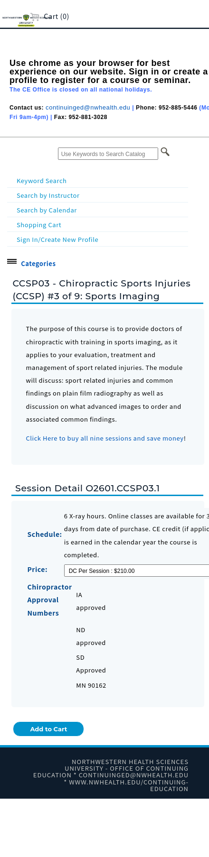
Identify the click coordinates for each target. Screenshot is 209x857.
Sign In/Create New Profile (57, 239)
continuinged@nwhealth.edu (88, 107)
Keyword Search (42, 180)
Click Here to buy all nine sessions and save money (104, 437)
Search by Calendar (47, 209)
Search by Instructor (48, 195)
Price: (37, 569)
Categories (38, 263)
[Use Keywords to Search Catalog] (108, 153)
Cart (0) (49, 16)
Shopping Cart (39, 224)
